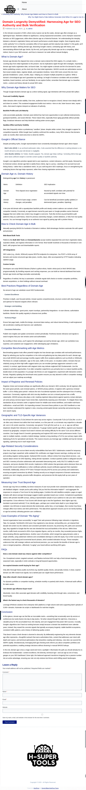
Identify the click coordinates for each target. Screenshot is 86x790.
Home (24, 2)
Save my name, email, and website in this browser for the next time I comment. (26, 717)
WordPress (36, 788)
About (24, 9)
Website (5, 707)
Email (5, 699)
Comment (6, 672)
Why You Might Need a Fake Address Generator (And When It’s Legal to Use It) (55, 17)
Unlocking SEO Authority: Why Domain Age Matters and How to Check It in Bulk (30, 14)
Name (5, 691)
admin (30, 29)
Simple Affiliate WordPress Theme (50, 788)
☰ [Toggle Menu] (18, 9)
